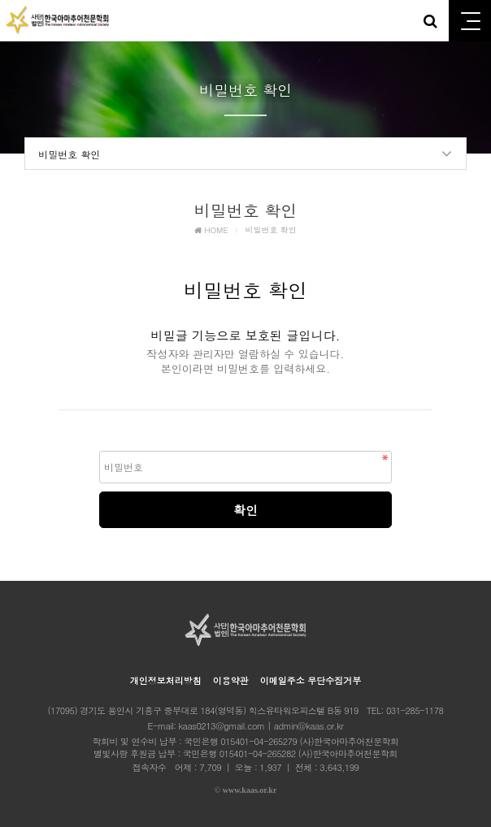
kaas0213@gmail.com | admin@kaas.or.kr (261, 726)
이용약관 (231, 680)
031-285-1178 (415, 710)
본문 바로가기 (0, 0)
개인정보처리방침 (166, 680)
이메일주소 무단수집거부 (311, 680)
